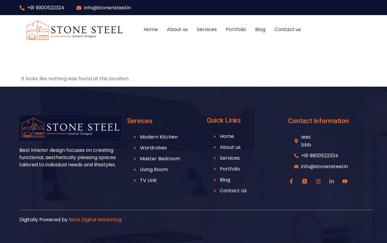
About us (177, 29)
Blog (260, 29)
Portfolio (236, 29)
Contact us (288, 29)
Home (151, 29)
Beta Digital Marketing (95, 219)
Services (207, 29)
